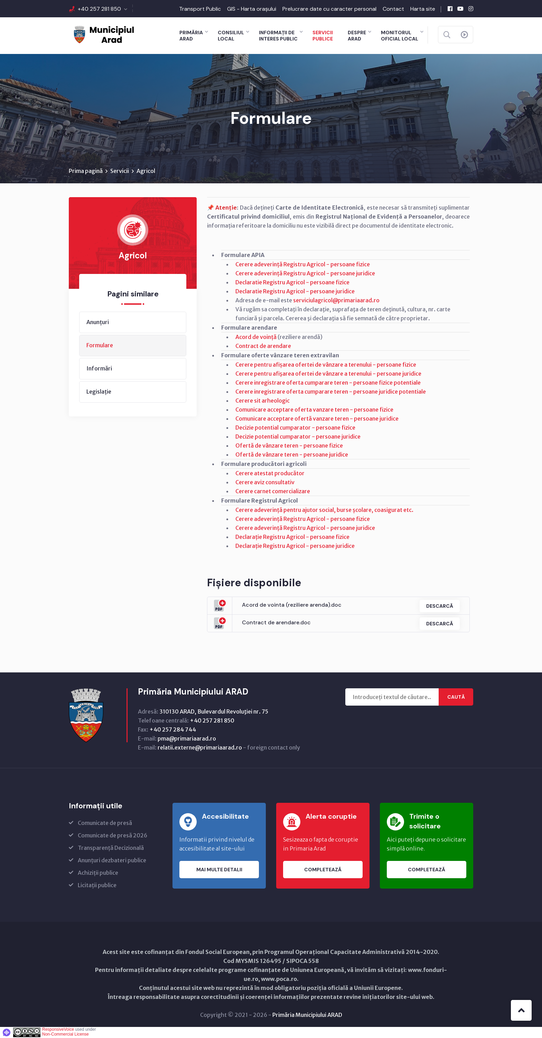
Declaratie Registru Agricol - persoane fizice (292, 282)
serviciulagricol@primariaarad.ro (336, 300)
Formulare (99, 345)
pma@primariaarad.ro (187, 738)
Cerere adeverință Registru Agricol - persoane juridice (305, 273)
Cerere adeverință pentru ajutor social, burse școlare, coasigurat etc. (324, 510)
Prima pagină (86, 171)
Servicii (119, 171)
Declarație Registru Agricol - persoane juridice (295, 546)
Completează (323, 870)
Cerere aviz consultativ (265, 482)
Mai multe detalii (219, 870)
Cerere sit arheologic (262, 400)
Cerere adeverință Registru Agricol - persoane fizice (302, 264)
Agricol (146, 171)
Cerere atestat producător (270, 473)
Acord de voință (256, 337)
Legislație (98, 391)
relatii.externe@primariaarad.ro (200, 747)
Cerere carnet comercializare (272, 491)
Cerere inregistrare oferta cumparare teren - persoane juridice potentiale (330, 391)
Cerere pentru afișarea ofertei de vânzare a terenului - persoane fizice (325, 364)
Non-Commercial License (65, 1034)
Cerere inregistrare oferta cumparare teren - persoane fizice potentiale (328, 382)
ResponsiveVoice (58, 1029)
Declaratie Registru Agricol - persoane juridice (295, 291)
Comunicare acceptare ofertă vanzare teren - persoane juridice (317, 418)
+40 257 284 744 (172, 729)
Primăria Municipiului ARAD (307, 1015)
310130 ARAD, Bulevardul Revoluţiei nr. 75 (213, 711)
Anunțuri (97, 322)
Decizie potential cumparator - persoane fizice (295, 427)
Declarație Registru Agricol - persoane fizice (292, 537)
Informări (99, 368)
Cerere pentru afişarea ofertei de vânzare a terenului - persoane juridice (328, 373)
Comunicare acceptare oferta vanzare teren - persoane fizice (314, 409)
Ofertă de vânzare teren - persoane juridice (291, 454)
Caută (456, 697)
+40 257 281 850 (99, 8)
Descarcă (439, 606)
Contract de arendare (263, 346)
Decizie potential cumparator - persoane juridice (298, 436)
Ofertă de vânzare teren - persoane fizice (289, 445)
